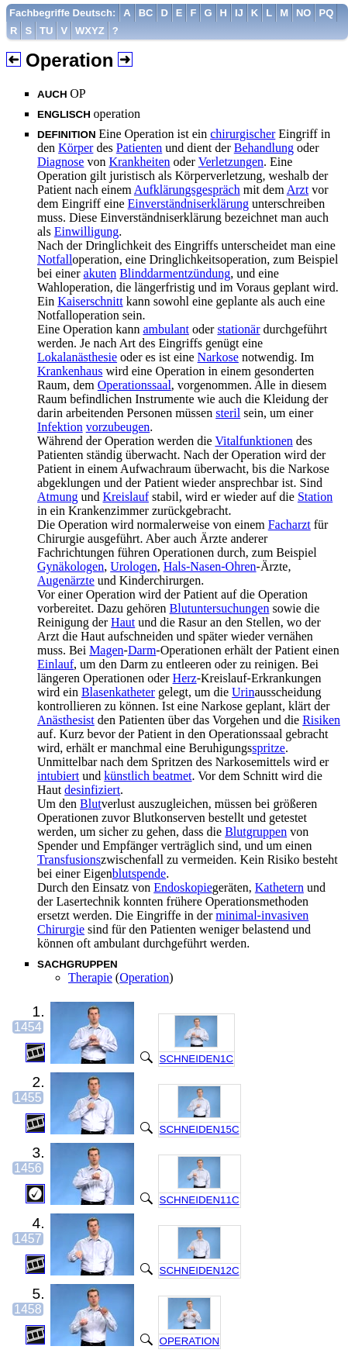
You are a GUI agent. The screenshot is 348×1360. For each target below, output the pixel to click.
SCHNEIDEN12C (199, 1270)
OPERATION (190, 1341)
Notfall (54, 259)
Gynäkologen (70, 566)
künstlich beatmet (147, 775)
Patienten (139, 147)
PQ (326, 13)
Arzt (297, 189)
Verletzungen (231, 161)
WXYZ (90, 30)
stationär (238, 329)
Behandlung (264, 147)
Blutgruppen (256, 831)
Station (315, 496)
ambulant (166, 329)
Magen (106, 650)
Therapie (90, 977)
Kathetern (279, 887)
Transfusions (69, 859)
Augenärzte (66, 580)
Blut (91, 803)
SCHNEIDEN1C (197, 1059)
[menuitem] (62, 13)
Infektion (60, 426)
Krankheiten (139, 161)
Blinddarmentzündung (174, 273)
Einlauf (55, 664)
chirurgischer (242, 133)
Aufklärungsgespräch (187, 189)
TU (46, 30)
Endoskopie (182, 887)
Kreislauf (125, 496)
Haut (123, 622)
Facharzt (289, 524)
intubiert (58, 775)
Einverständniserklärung (188, 203)
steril (227, 412)
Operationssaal (134, 385)
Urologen (133, 566)
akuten (100, 273)
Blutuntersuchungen (220, 608)
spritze (268, 747)
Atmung (57, 496)
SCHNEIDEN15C (199, 1129)
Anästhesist (66, 720)
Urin (243, 692)
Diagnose (60, 161)
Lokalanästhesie (77, 357)
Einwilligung (86, 231)
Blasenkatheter (118, 692)
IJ (239, 13)
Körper (75, 147)
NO (304, 13)
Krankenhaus (69, 371)
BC (146, 13)
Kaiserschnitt (89, 301)
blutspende (139, 873)
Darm (142, 650)
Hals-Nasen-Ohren (210, 566)
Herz (185, 678)
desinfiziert (92, 789)
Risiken (321, 720)
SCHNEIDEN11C (199, 1200)
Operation (144, 977)
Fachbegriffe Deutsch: (62, 13)
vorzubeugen (118, 426)
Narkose (218, 357)
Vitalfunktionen (253, 440)
